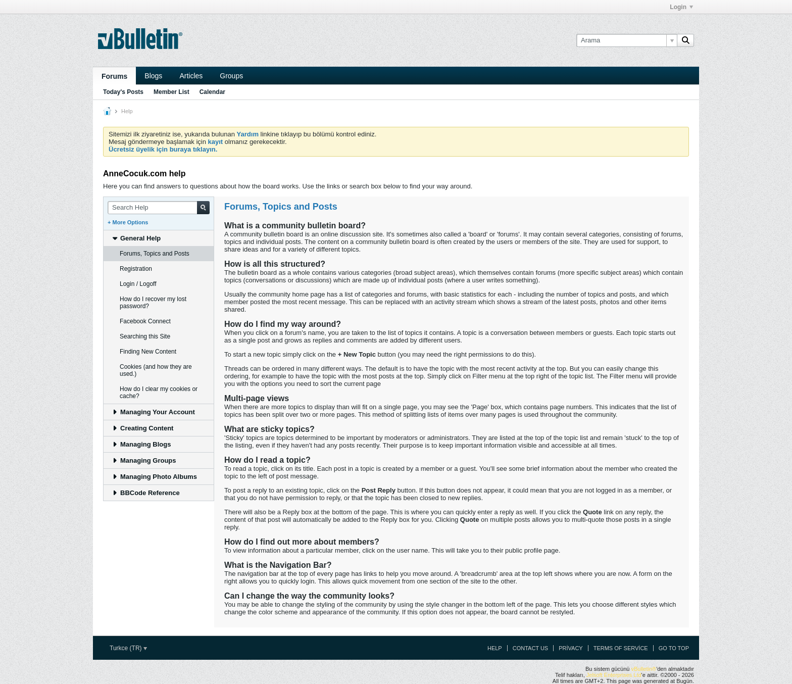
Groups (231, 76)
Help (494, 648)
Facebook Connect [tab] (145, 321)
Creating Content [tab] (142, 428)
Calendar (212, 91)
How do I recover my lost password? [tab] (153, 303)
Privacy (570, 648)
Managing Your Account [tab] (153, 412)
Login (681, 7)
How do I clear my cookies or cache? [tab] (158, 392)
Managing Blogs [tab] (141, 444)
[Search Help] (159, 207)
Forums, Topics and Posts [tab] (154, 253)
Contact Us (531, 648)
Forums (114, 76)
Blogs (153, 76)
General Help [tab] (136, 238)
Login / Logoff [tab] (138, 283)
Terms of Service (620, 648)
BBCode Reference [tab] (146, 493)
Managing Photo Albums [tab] (154, 476)
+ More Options (128, 222)
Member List (171, 91)
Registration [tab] (136, 268)
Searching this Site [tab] (145, 336)
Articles (191, 76)
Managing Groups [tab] (144, 460)
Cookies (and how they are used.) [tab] (156, 370)
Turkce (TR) (128, 648)
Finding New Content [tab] (148, 351)
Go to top (674, 648)
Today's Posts (123, 91)
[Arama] (626, 40)
